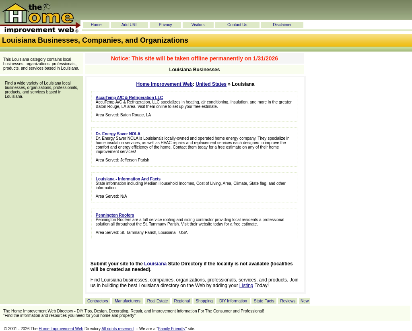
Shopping (204, 301)
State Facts (264, 301)
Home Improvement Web (164, 84)
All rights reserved (117, 329)
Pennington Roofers (115, 215)
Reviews (287, 301)
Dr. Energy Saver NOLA (118, 134)
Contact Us (237, 25)
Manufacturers (127, 301)
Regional (182, 301)
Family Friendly (171, 329)
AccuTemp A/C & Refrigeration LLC (129, 97)
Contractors (97, 301)
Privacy (165, 25)
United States (211, 84)
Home (96, 25)
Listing (246, 285)
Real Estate (157, 301)
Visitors (198, 25)
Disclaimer (282, 25)
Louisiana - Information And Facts (128, 179)
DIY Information (233, 301)
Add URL (130, 25)
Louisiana (155, 264)
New (305, 301)
